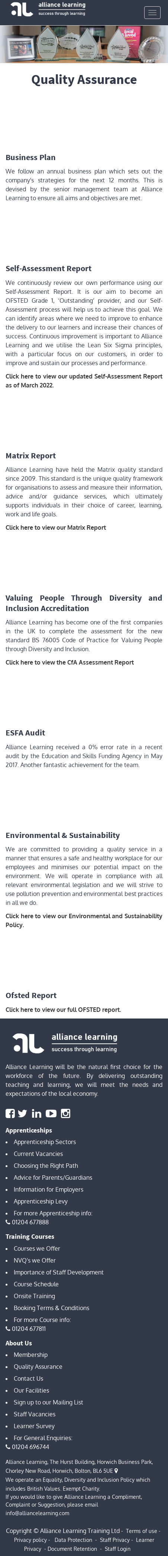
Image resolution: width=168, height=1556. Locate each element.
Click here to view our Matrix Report (56, 527)
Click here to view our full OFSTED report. (63, 1009)
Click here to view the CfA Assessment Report (70, 662)
